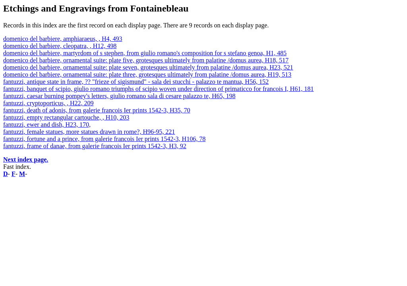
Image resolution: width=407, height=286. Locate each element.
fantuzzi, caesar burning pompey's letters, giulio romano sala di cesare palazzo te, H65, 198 (119, 96)
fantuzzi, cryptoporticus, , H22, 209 (48, 103)
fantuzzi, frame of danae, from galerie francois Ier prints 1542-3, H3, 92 (94, 146)
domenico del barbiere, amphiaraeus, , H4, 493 (62, 38)
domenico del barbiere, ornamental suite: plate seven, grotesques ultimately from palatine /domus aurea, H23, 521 (148, 67)
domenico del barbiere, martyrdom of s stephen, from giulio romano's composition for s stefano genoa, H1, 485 (145, 53)
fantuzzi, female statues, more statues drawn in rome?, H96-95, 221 (89, 131)
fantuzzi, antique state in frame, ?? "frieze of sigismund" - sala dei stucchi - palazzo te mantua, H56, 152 (136, 81)
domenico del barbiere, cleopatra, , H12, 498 (59, 46)
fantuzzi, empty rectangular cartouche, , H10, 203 (66, 117)
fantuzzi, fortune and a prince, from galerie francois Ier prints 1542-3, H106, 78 (104, 138)
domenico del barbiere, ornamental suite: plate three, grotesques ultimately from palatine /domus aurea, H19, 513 (147, 74)
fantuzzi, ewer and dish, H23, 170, (47, 124)
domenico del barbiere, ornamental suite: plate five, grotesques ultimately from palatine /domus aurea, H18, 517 (146, 60)
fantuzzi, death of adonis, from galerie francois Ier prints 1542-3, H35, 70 (96, 110)
